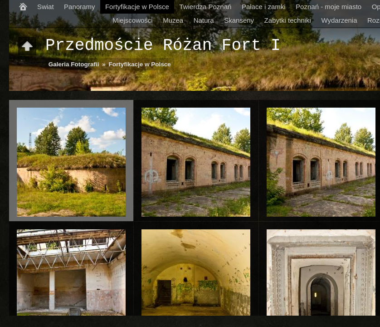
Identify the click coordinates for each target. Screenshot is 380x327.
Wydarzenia (339, 20)
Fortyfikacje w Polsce (137, 6)
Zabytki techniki (287, 20)
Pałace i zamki (264, 6)
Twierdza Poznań (205, 6)
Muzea (173, 20)
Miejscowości (132, 20)
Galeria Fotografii (74, 64)
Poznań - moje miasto (328, 6)
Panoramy (79, 6)
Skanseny (239, 20)
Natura (204, 20)
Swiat (45, 6)
